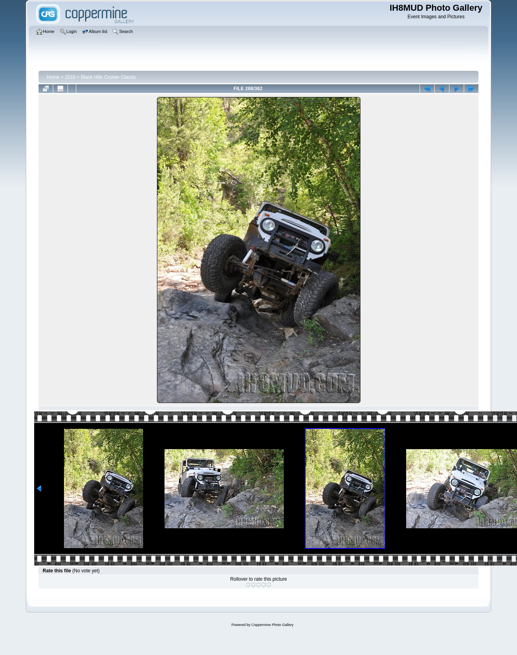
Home (52, 77)
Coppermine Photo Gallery (272, 625)
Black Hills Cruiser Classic (108, 77)
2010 (70, 77)
